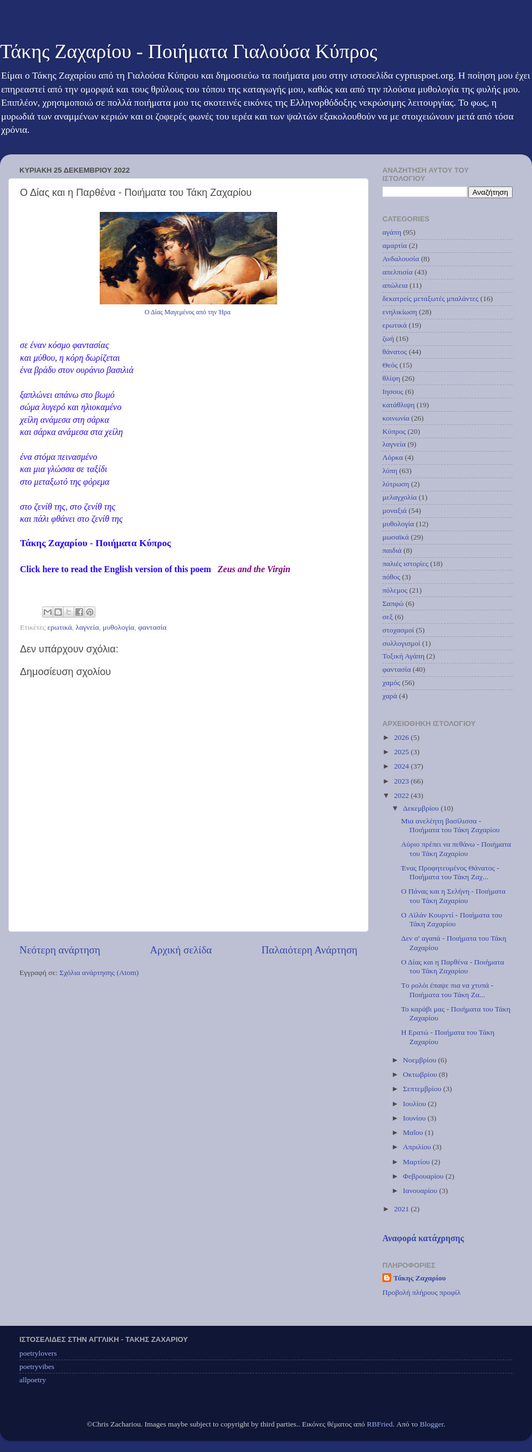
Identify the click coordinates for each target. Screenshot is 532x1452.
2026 (402, 737)
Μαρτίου (417, 1162)
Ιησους (392, 391)
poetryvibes (36, 1366)
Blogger (431, 1424)
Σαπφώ (392, 603)
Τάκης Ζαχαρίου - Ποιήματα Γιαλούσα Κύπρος (188, 51)
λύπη (389, 470)
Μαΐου (414, 1132)
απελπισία (397, 272)
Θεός (390, 365)
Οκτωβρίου (421, 1074)
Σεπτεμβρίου (423, 1089)
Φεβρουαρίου (424, 1176)
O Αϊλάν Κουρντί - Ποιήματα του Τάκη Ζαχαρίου (451, 919)
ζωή (388, 338)
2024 (402, 766)
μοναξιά (394, 510)
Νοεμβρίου (420, 1060)
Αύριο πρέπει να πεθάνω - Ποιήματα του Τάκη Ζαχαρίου (456, 848)
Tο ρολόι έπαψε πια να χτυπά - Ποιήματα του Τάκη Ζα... (447, 989)
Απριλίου (418, 1147)
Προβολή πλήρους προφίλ (421, 1292)
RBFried (380, 1424)
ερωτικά (60, 627)
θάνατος (394, 352)
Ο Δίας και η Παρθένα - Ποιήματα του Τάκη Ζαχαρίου (452, 966)
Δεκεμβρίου (422, 808)
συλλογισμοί (401, 643)
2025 (402, 752)
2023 (402, 781)
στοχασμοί (398, 630)
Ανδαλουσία (400, 259)
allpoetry (32, 1380)
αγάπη (391, 232)
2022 (402, 795)
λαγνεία (87, 627)
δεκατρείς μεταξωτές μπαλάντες (430, 298)
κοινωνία (396, 418)
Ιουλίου (415, 1104)
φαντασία (152, 627)
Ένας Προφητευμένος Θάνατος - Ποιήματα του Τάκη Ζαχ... (450, 872)
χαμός (391, 682)
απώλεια (395, 285)
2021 (402, 1209)
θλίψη (391, 378)
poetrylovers (38, 1353)
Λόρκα (392, 457)
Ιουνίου (415, 1118)
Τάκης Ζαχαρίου (419, 1278)
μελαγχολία (399, 497)
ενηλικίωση (399, 312)
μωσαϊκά (395, 537)
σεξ (387, 617)
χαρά (389, 696)
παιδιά (392, 550)
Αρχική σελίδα (181, 950)
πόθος (391, 577)
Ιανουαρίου (421, 1190)
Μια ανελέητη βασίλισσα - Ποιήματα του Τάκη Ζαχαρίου (450, 825)
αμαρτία (394, 245)
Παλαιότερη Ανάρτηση (309, 950)
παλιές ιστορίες (405, 563)
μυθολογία (118, 627)
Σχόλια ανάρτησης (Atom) (99, 972)
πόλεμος (394, 590)
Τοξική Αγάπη (403, 656)
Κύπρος (394, 431)
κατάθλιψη (398, 405)
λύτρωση (395, 484)
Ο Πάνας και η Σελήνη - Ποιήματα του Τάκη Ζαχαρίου (453, 895)
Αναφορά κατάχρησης (423, 1238)
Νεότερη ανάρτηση (59, 950)
